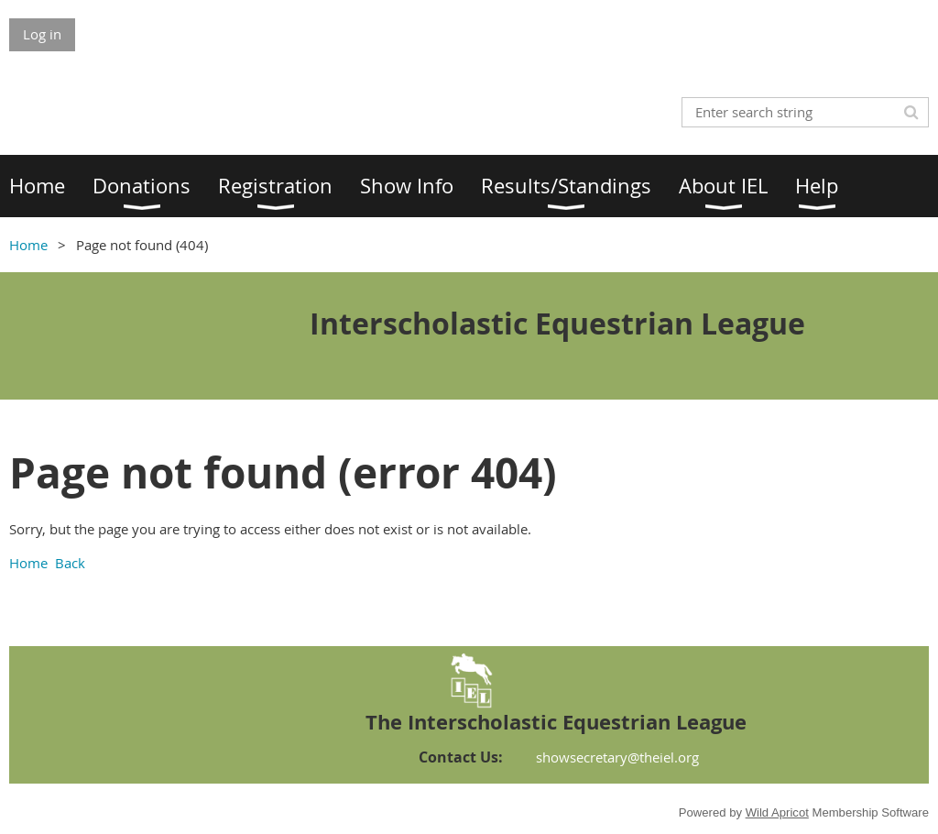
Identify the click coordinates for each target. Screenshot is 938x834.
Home (28, 245)
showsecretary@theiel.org (617, 757)
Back (70, 563)
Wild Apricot (777, 812)
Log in (42, 34)
